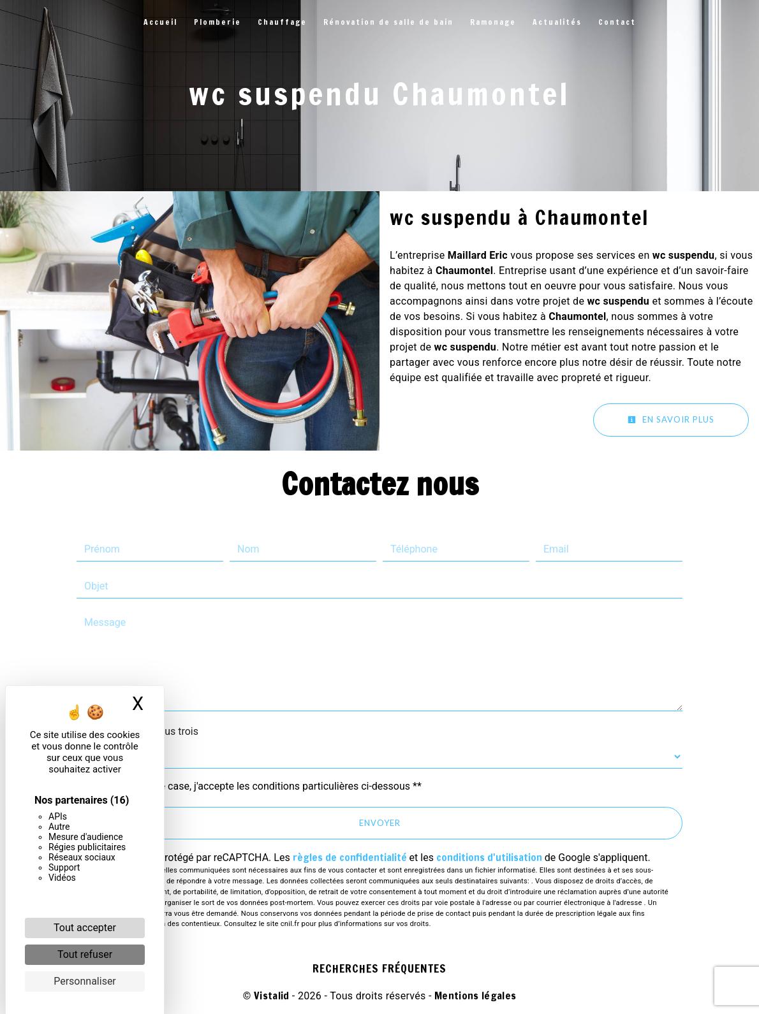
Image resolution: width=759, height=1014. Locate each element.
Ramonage (493, 22)
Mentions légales (474, 996)
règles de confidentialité (350, 857)
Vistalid (272, 996)
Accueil (160, 22)
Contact (617, 22)
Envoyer (380, 823)
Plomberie (217, 22)
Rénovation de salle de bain (388, 22)
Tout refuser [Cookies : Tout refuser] (84, 954)
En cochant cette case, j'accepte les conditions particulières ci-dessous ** (255, 786)
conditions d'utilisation (489, 857)
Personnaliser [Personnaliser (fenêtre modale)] (85, 981)
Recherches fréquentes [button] (379, 968)
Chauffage (282, 22)
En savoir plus (671, 419)
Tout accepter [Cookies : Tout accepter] (85, 928)
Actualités (557, 22)
